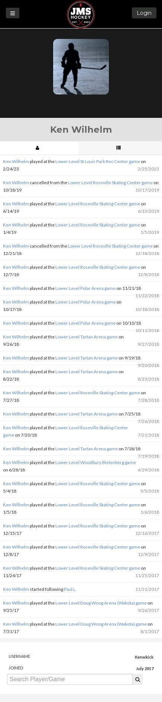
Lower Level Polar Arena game (85, 288)
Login (144, 13)
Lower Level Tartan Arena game (86, 337)
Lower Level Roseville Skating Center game (110, 182)
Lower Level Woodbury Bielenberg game (95, 462)
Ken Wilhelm (16, 161)
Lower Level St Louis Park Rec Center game (97, 161)
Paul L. (70, 589)
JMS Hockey (81, 15)
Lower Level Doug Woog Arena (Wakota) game (101, 603)
